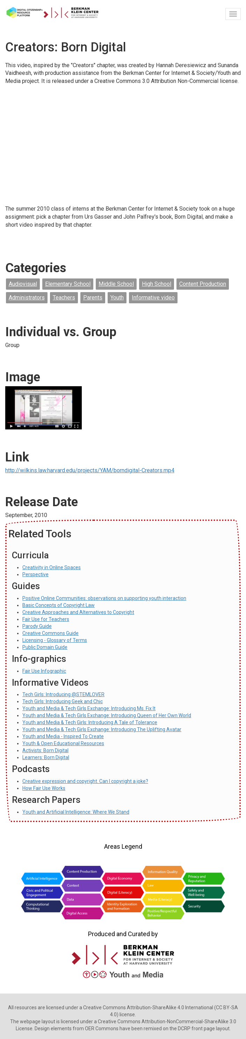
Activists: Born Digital (45, 750)
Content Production (202, 284)
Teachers (64, 297)
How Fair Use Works (43, 788)
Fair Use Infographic (44, 671)
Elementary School (68, 284)
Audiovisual (23, 284)
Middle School (116, 284)
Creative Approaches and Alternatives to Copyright (78, 612)
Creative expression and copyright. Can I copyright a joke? (85, 781)
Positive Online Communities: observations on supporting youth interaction (104, 598)
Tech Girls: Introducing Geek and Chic (62, 701)
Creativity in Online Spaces (51, 567)
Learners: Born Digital (45, 757)
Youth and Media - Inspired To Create (63, 736)
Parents (92, 297)
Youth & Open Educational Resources (63, 743)
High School (156, 284)
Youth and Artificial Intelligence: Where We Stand (75, 812)
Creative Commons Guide (50, 633)
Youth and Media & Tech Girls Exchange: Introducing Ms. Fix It (88, 708)
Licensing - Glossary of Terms (54, 640)
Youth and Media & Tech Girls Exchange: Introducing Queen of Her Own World (106, 715)
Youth (117, 297)
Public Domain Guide (44, 647)
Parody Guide (37, 626)
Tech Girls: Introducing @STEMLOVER (63, 694)
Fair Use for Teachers (45, 619)
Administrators (27, 297)
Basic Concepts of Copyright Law (58, 605)
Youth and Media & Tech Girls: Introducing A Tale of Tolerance (89, 722)
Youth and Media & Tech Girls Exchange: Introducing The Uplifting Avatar (101, 729)
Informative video (153, 297)
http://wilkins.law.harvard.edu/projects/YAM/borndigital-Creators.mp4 (89, 470)
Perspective (35, 574)
